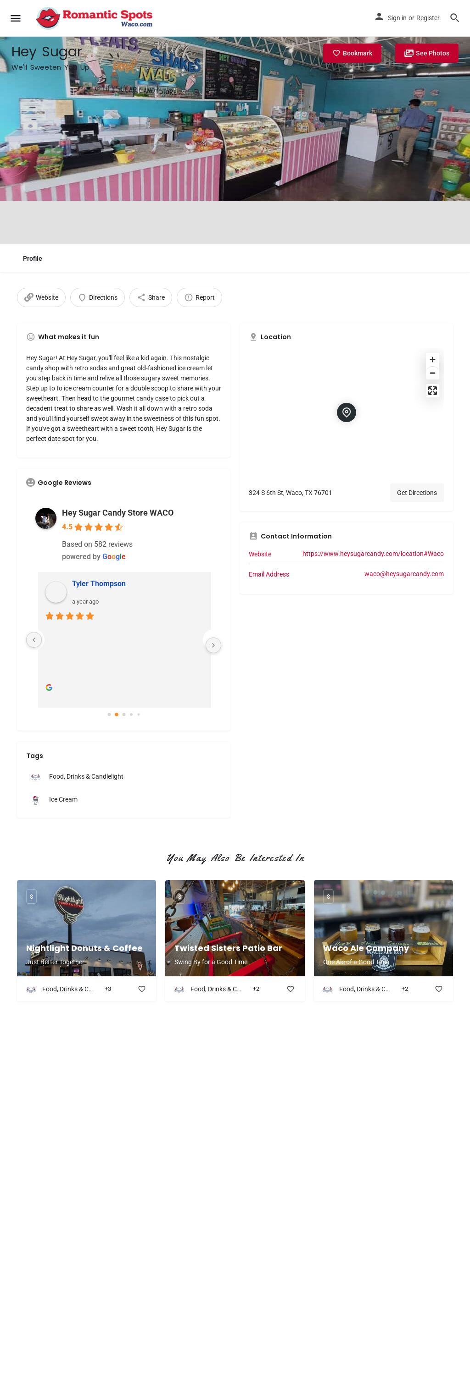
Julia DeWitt (91, 583)
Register (428, 18)
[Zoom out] (432, 372)
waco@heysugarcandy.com (404, 573)
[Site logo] (95, 18)
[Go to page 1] (116, 714)
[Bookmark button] (141, 989)
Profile (32, 258)
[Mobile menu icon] (15, 18)
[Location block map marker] (346, 412)
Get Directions (417, 492)
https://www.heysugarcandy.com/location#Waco (373, 553)
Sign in (397, 18)
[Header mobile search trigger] (455, 18)
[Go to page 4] (138, 715)
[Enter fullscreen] (432, 390)
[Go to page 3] (131, 715)
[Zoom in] (432, 359)
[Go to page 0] (109, 714)
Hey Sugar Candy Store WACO (117, 512)
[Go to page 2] (124, 714)
